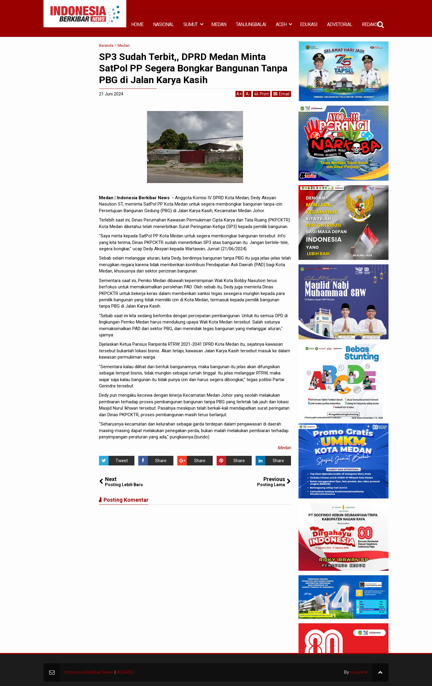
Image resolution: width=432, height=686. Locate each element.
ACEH (281, 24)
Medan (284, 447)
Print (261, 94)
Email (281, 94)
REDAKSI (370, 24)
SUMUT (190, 24)
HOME (137, 24)
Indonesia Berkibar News (88, 672)
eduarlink (359, 672)
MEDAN (218, 24)
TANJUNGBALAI (251, 24)
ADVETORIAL (339, 24)
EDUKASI (308, 24)
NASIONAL (163, 24)
